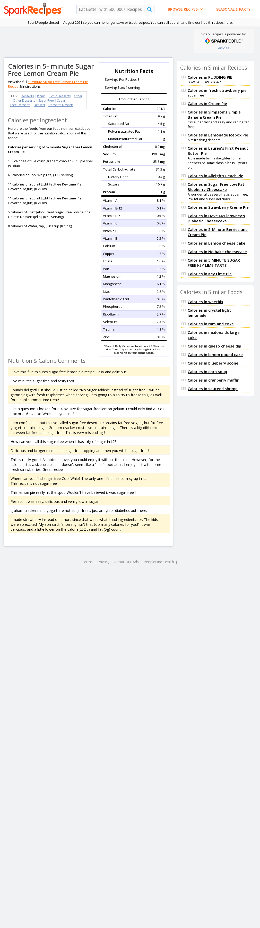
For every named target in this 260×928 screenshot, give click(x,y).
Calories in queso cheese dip (214, 346)
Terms (87, 561)
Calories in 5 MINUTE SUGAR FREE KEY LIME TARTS (214, 262)
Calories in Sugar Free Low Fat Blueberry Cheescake (216, 187)
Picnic (41, 96)
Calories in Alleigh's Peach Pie (215, 175)
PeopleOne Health (159, 561)
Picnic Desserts (60, 96)
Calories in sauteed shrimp (213, 388)
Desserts (27, 96)
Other (78, 96)
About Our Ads (126, 561)
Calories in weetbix (205, 301)
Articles (223, 48)
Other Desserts (24, 100)
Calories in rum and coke (211, 323)
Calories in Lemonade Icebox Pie (218, 135)
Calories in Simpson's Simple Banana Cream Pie (214, 114)
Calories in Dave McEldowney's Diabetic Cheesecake (216, 218)
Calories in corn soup (207, 371)
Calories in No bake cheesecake (217, 251)
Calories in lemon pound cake (215, 354)
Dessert (39, 105)
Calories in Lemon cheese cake (216, 243)
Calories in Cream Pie (207, 103)
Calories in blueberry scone (213, 363)
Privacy (103, 561)
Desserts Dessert (60, 105)
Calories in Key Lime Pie (210, 273)
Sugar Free (46, 100)
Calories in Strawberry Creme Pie (218, 207)
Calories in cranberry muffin (213, 380)
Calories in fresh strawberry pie (217, 90)
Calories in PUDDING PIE (210, 77)
